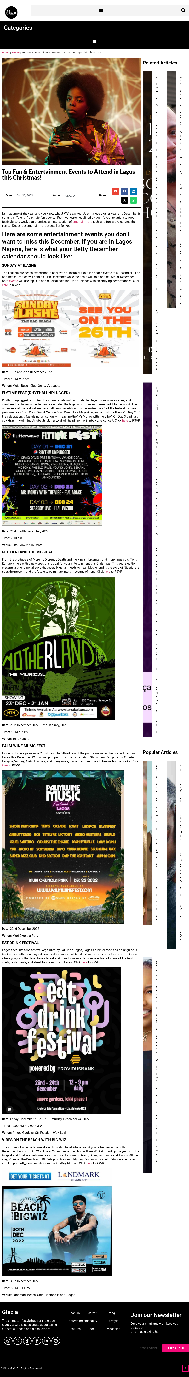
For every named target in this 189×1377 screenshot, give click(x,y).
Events (15, 52)
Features (75, 1329)
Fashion (74, 1313)
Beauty (92, 1321)
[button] (101, 10)
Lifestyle (112, 1321)
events (14, 281)
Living (111, 1313)
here (5, 285)
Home (5, 52)
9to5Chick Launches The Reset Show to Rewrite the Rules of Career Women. (157, 1065)
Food (91, 1329)
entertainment (82, 222)
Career (92, 1313)
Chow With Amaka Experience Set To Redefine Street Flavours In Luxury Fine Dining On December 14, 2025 (157, 222)
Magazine (113, 1329)
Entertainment (78, 1321)
